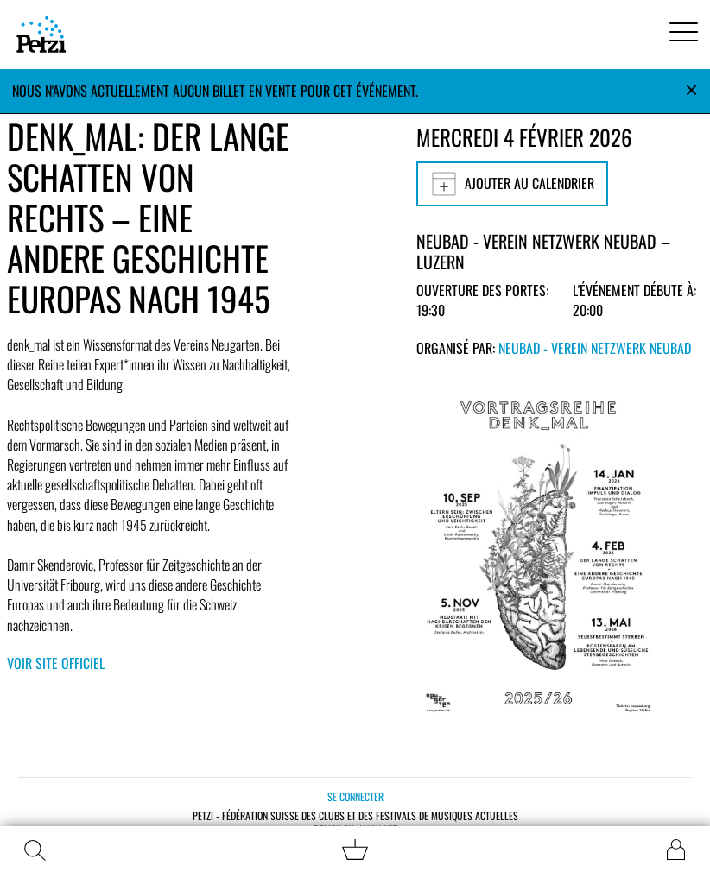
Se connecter (355, 796)
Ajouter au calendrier (512, 184)
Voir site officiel (56, 663)
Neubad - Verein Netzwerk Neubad (594, 348)
